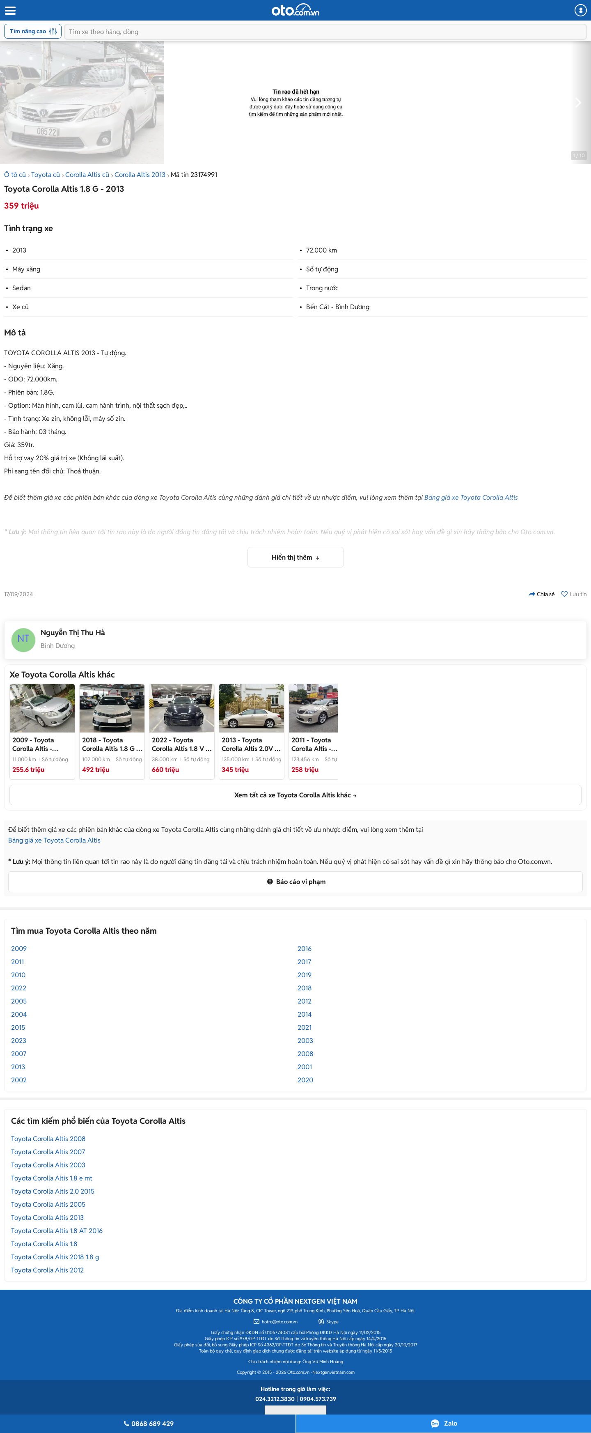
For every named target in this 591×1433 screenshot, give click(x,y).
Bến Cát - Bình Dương (337, 307)
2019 (305, 975)
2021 (305, 1027)
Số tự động (322, 269)
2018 (305, 988)
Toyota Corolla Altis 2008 (48, 1138)
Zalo (450, 1423)
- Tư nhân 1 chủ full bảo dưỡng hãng (251, 744)
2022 (18, 988)
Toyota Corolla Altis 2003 (48, 1165)
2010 (18, 975)
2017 (304, 962)
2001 (305, 1067)
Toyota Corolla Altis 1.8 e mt (51, 1178)
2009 (19, 948)
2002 (19, 1080)
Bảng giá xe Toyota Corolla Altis (471, 497)
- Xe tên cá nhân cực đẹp (110, 744)
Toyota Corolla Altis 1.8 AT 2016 (57, 1230)
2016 (305, 948)
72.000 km (321, 250)
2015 (18, 1027)
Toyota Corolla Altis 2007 (48, 1152)
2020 (305, 1080)
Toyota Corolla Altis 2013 (47, 1217)
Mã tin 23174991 (194, 174)
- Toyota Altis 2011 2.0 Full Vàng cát (316, 744)
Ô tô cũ (15, 174)
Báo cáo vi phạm (295, 881)
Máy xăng (26, 269)
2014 (305, 1014)
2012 (305, 1001)
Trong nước (322, 288)
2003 (305, 1040)
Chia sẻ (542, 594)
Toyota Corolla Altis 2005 (48, 1204)
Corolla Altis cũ (87, 174)
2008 (306, 1053)
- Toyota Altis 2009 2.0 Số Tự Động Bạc (41, 744)
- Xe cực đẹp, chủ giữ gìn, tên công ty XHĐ (181, 744)
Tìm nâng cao (33, 31)
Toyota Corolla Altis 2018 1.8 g (55, 1257)
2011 (17, 962)
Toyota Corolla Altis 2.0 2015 (52, 1191)
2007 (18, 1053)
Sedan (21, 288)
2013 (19, 250)
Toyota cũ (45, 174)
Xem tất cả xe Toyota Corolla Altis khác (292, 795)
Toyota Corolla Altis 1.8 (44, 1244)
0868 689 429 (147, 1423)
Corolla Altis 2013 (140, 174)
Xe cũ (20, 307)
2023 (18, 1040)
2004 (19, 1014)
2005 (19, 1001)
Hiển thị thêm (293, 557)
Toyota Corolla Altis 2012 (47, 1270)
